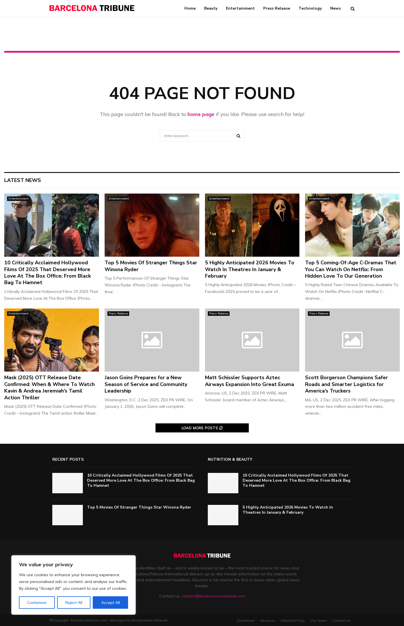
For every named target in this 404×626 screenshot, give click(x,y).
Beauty (210, 8)
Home (190, 8)
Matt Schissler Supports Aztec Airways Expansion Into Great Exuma (249, 380)
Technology (310, 8)
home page (200, 114)
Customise (36, 602)
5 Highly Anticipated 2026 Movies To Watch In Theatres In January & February (249, 269)
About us (267, 620)
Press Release (276, 8)
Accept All (110, 602)
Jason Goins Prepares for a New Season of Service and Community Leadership (146, 384)
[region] (73, 585)
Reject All (73, 602)
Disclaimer (245, 620)
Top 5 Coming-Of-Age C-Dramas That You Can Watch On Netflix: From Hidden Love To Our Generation (350, 269)
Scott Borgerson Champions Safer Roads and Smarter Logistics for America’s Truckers (346, 384)
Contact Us (341, 620)
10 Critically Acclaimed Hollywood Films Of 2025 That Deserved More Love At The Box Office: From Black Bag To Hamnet (47, 272)
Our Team (318, 620)
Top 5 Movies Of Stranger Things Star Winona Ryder (151, 266)
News (335, 8)
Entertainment (240, 8)
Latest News (22, 180)
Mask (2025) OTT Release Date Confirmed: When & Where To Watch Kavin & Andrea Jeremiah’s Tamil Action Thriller (49, 387)
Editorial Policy (293, 620)
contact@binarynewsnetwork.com (213, 596)
